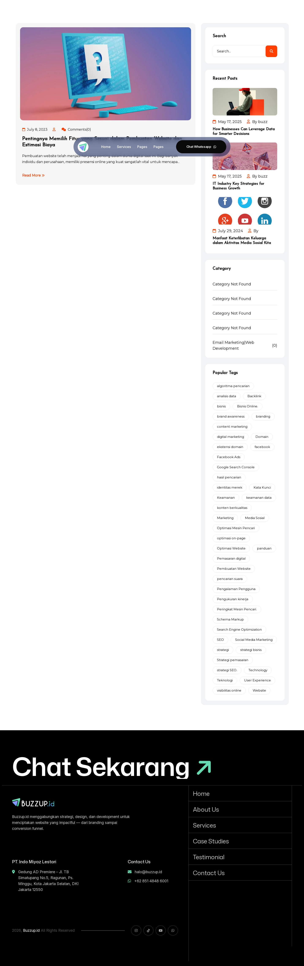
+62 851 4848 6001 (148, 881)
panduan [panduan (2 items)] (264, 548)
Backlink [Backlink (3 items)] (254, 396)
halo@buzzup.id (145, 872)
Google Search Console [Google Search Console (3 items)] (236, 467)
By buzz (257, 121)
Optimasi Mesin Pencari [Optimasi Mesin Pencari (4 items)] (236, 528)
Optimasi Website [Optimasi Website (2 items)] (231, 548)
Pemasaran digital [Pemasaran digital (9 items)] (231, 558)
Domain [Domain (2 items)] (261, 437)
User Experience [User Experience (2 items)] (257, 680)
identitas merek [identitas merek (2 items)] (229, 487)
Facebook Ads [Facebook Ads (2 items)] (228, 457)
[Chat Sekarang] (112, 766)
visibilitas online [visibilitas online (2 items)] (229, 690)
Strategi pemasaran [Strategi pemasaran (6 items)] (232, 660)
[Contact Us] (240, 872)
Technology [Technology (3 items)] (257, 670)
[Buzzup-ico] (83, 146)
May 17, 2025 (227, 121)
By (253, 231)
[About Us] (240, 809)
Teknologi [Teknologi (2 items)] (225, 680)
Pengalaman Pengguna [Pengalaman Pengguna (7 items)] (236, 589)
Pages (142, 147)
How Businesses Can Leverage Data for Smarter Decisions (244, 131)
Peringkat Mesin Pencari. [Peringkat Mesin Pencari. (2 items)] (237, 609)
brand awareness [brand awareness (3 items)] (230, 416)
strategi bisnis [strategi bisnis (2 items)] (251, 650)
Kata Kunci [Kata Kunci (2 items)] (262, 487)
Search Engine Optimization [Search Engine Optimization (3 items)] (239, 630)
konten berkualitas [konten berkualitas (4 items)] (232, 508)
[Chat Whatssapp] (201, 146)
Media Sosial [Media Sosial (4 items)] (255, 518)
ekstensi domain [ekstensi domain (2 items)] (230, 447)
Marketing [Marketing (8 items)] (225, 518)
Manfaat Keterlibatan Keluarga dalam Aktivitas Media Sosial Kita (242, 240)
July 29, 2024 (228, 231)
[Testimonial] (240, 857)
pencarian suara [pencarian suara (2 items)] (230, 579)
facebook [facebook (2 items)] (262, 447)
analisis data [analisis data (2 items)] (226, 396)
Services (124, 147)
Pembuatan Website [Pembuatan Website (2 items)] (234, 569)
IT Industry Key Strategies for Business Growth (238, 186)
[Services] (240, 825)
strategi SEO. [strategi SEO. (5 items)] (227, 670)
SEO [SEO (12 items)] (220, 640)
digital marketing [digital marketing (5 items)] (230, 437)
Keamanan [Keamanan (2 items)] (226, 498)
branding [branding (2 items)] (263, 416)
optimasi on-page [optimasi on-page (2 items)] (231, 538)
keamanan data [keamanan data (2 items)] (258, 498)
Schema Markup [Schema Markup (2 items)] (230, 619)
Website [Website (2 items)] (259, 690)
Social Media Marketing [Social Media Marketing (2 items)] (254, 640)
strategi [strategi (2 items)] (223, 650)
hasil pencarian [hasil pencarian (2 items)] (229, 477)
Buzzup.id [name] (31, 930)
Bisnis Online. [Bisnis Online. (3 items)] (247, 406)
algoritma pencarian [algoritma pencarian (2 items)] (233, 386)
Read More (33, 175)
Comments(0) (76, 129)
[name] (33, 802)
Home (106, 147)
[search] (271, 51)
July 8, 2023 (35, 129)
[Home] (240, 793)
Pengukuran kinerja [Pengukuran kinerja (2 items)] (232, 599)
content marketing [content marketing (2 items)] (232, 427)
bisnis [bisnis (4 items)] (221, 406)
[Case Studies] (240, 841)
